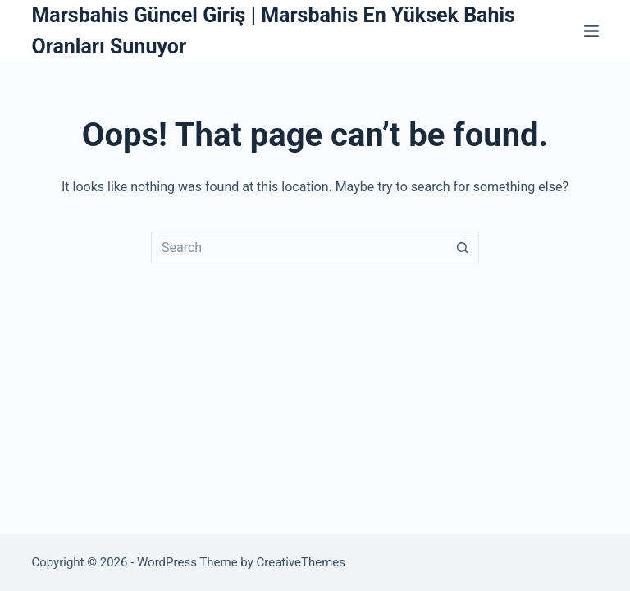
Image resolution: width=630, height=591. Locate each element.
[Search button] (462, 247)
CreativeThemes (301, 562)
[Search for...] (298, 247)
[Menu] (591, 31)
